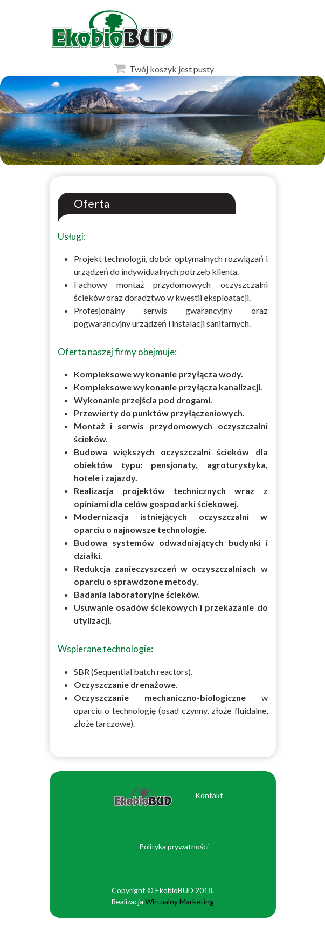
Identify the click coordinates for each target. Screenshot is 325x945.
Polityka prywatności (174, 846)
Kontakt (209, 795)
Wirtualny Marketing (179, 901)
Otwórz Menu (11, 27)
